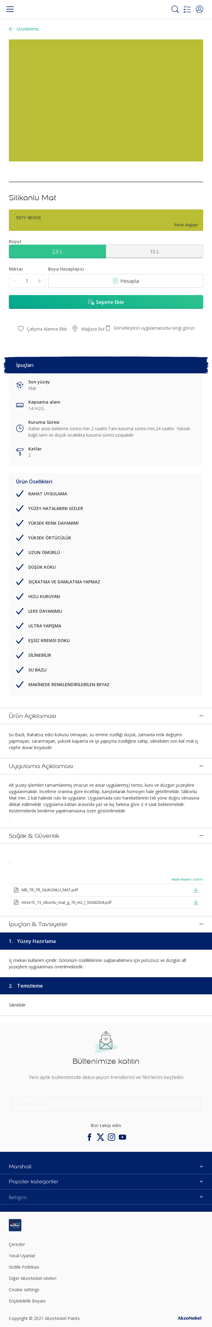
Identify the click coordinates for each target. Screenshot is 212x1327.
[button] (199, 9)
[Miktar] (27, 281)
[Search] (175, 9)
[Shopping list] (187, 9)
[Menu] (10, 9)
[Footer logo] (41, 1185)
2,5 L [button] (57, 251)
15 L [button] (154, 251)
